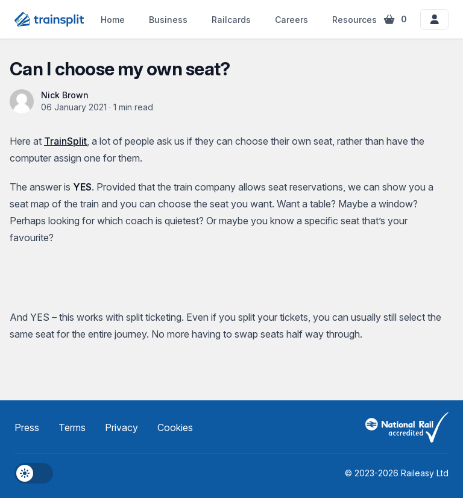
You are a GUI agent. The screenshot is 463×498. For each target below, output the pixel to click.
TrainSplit (65, 141)
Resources (362, 19)
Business (168, 19)
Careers (291, 19)
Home (113, 19)
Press (26, 427)
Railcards (231, 19)
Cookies (175, 427)
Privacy (121, 427)
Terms (72, 427)
